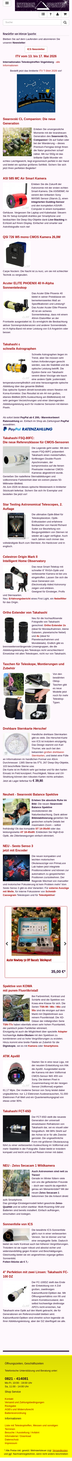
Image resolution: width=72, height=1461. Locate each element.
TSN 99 (44, 1006)
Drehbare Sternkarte (24, 728)
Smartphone (51, 1045)
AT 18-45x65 (27, 832)
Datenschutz (12, 1439)
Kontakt (9, 1398)
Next (65, 944)
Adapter (62, 1031)
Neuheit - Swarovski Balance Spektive (30, 794)
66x (58, 1006)
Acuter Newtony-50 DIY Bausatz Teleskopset (29, 960)
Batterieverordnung (15, 1413)
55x (34, 1010)
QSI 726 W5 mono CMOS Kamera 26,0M (31, 237)
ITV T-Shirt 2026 (48, 70)
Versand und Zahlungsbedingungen (24, 1402)
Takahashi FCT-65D (17, 1111)
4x (37, 636)
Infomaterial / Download (18, 1436)
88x (52, 1006)
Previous (7, 944)
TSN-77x (8, 1024)
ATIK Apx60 (11, 1056)
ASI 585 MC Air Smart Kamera (24, 178)
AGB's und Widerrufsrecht (19, 1409)
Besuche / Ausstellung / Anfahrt (22, 1432)
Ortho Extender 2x (55, 625)
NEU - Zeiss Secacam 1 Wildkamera (29, 1165)
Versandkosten (60, 1450)
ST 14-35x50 (43, 828)
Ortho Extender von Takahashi (25, 612)
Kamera (32, 1045)
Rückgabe (10, 1405)
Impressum (11, 1443)
